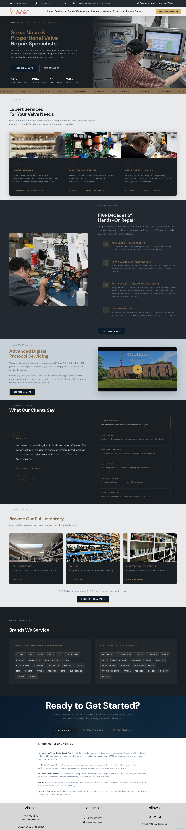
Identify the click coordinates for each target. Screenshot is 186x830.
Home (50, 11)
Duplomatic (34, 660)
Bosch (50, 654)
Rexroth (52, 671)
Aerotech (107, 654)
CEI (59, 654)
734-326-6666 (93, 730)
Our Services (51, 68)
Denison (20, 660)
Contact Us (122, 730)
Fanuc (148, 660)
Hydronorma (22, 665)
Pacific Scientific (110, 671)
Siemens (152, 671)
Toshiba (164, 671)
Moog (80, 665)
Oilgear (28, 671)
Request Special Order (92, 599)
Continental (71, 654)
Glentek (160, 660)
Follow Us (155, 808)
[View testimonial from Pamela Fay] (134, 466)
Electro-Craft (120, 660)
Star (63, 671)
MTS (18, 671)
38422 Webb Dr (31, 816)
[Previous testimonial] (18, 478)
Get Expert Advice (112, 331)
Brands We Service (78, 11)
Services (60, 11)
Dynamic (49, 660)
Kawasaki (68, 665)
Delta (105, 660)
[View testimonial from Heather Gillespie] (134, 451)
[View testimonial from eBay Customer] (134, 494)
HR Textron (63, 660)
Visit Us (30, 808)
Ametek (139, 654)
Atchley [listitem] (20, 654)
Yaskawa (106, 676)
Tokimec (20, 676)
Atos (40, 654)
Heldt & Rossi (109, 665)
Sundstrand (76, 671)
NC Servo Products (113, 11)
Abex (31, 654)
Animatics (152, 654)
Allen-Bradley (123, 654)
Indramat (124, 665)
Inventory (96, 11)
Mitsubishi (139, 665)
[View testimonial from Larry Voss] (134, 437)
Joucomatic (53, 665)
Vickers (33, 676)
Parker (40, 671)
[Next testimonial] (25, 478)
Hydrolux (38, 665)
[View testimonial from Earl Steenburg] (134, 480)
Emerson (136, 660)
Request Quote (133, 11)
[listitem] (37, 164)
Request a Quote (24, 68)
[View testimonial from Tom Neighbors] (134, 423)
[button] (137, 369)
